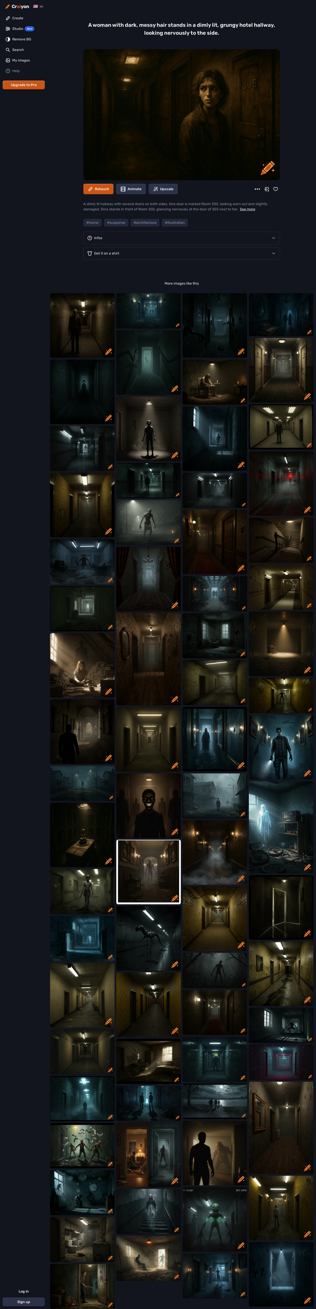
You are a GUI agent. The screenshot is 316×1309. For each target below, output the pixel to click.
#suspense (116, 222)
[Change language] (38, 6)
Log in (24, 1291)
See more (247, 209)
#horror (92, 222)
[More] (257, 189)
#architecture (145, 222)
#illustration (175, 222)
